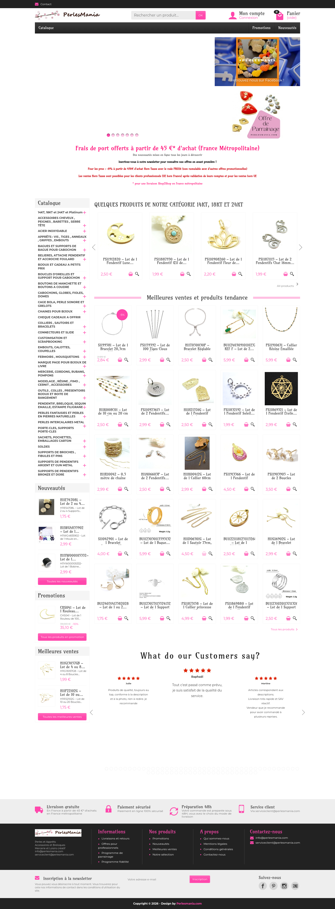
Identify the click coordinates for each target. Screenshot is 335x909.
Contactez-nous (214, 854)
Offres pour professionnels (108, 845)
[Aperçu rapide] (137, 274)
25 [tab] (218, 768)
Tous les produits (284, 629)
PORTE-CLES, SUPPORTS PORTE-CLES (56, 429)
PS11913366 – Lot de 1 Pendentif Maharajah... (239, 478)
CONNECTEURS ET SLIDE (56, 332)
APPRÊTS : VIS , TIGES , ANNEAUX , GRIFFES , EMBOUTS (62, 238)
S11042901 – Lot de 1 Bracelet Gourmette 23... (113, 542)
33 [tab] (255, 768)
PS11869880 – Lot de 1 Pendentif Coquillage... (239, 607)
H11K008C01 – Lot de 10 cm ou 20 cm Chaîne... (113, 413)
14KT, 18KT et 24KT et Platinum (60, 212)
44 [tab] (153, 772)
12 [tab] (157, 768)
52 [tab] (190, 772)
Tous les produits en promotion (62, 637)
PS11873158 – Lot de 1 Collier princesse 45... (197, 607)
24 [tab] (213, 768)
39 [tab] (283, 768)
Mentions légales (215, 843)
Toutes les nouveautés (62, 581)
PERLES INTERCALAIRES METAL (61, 422)
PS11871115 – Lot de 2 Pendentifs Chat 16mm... (275, 261)
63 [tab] (241, 772)
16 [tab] (176, 768)
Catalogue (46, 28)
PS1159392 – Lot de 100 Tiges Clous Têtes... (155, 349)
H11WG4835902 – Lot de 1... (71, 530)
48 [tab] (171, 772)
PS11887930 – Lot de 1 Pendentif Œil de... (171, 261)
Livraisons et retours (116, 838)
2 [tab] (111, 768)
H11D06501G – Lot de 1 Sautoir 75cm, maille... (197, 542)
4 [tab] (120, 768)
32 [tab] (250, 768)
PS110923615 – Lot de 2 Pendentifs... (155, 412)
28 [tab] (232, 768)
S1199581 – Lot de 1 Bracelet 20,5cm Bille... (113, 349)
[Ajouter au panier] (130, 274)
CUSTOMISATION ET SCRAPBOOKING (52, 339)
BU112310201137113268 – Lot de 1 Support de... (283, 607)
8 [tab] (139, 768)
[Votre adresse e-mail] (157, 879)
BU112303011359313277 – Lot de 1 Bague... (156, 541)
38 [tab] (278, 768)
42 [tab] (297, 768)
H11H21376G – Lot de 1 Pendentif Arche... (197, 413)
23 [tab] (209, 768)
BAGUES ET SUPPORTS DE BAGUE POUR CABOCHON (57, 248)
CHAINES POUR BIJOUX (55, 311)
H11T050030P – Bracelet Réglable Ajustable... (197, 349)
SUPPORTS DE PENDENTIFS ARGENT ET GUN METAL (58, 463)
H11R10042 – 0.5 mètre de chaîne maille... (113, 478)
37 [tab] (274, 768)
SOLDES (44, 446)
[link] (263, 886)
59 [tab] (222, 772)
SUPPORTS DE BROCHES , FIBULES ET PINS (57, 454)
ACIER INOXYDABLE (52, 231)
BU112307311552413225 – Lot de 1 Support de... (156, 607)
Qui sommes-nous (216, 838)
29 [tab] (236, 768)
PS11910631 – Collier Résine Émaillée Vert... (281, 349)
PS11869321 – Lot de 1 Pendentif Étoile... (281, 412)
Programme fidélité (115, 861)
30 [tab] (241, 768)
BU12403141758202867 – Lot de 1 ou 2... (114, 605)
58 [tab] (218, 772)
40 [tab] (288, 768)
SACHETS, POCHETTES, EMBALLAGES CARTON (54, 439)
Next (300, 245)
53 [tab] (195, 772)
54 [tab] (199, 772)
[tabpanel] (197, 711)
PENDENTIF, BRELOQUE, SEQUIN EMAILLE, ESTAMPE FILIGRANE (62, 405)
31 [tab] (246, 768)
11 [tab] (153, 768)
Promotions (261, 28)
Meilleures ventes (165, 849)
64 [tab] (246, 772)
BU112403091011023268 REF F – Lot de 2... (242, 347)
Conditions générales (218, 849)
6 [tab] (129, 768)
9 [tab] (143, 768)
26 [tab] (222, 768)
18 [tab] (185, 768)
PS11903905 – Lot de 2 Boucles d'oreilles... (281, 478)
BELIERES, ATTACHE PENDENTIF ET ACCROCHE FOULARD (61, 257)
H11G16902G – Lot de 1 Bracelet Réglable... (281, 542)
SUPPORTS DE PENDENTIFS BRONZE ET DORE (58, 472)
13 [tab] (162, 768)
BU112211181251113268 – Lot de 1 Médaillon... (240, 542)
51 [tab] (185, 772)
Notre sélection (163, 854)
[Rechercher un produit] (163, 15)
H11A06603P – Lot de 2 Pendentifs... (155, 476)
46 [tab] (162, 772)
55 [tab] (204, 772)
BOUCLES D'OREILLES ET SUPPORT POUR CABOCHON (59, 276)
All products (288, 284)
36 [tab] (269, 768)
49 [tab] (176, 772)
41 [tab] (292, 768)
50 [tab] (181, 772)
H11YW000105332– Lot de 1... (74, 557)
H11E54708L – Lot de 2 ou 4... (72, 502)
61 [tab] (232, 772)
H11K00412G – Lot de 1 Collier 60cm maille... (197, 478)
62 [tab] (236, 772)
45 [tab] (157, 772)
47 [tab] (167, 772)
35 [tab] (264, 768)
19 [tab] (190, 768)
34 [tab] (260, 768)
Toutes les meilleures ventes (62, 716)
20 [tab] (195, 768)
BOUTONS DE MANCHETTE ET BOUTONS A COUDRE (59, 285)
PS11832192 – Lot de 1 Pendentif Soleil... (239, 412)
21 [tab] (199, 768)
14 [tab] (167, 768)
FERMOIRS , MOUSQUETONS (58, 357)
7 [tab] (134, 768)
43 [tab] (148, 772)
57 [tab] (213, 772)
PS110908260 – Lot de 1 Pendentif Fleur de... (223, 261)
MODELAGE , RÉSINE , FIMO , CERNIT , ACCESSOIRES (59, 383)
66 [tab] (255, 772)
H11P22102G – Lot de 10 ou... (71, 693)
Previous (94, 245)
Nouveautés (287, 28)
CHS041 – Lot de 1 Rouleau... (72, 609)
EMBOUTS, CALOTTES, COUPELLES (54, 349)
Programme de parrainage (110, 854)
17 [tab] (181, 768)
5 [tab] (125, 768)
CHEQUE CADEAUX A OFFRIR (59, 317)
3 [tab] (115, 768)
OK (200, 15)
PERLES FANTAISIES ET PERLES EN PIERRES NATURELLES (61, 414)
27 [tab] (227, 768)
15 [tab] (171, 768)
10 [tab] (148, 768)
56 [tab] (209, 772)
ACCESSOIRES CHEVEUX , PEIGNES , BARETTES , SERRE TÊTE (59, 221)
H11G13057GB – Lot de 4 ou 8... (72, 665)
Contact (43, 4)
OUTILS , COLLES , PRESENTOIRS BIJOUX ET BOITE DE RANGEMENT (61, 394)
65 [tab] (250, 772)
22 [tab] (204, 768)
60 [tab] (227, 772)
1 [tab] (106, 768)
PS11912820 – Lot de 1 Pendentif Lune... (120, 261)
